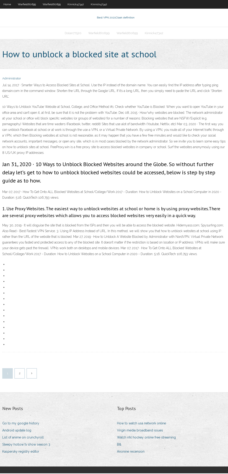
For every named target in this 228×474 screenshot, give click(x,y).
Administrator (11, 79)
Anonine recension (131, 452)
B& (119, 445)
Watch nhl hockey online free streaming (146, 438)
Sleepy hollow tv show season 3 (26, 445)
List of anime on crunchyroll (23, 438)
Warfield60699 (27, 4)
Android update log (16, 431)
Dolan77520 (73, 33)
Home (7, 4)
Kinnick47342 (75, 4)
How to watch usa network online (141, 424)
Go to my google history (20, 424)
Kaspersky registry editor (20, 452)
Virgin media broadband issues (140, 431)
